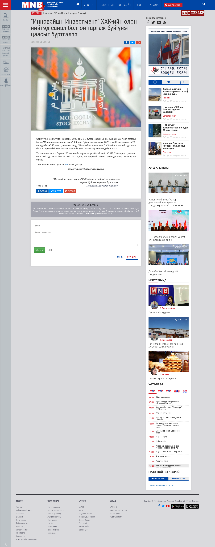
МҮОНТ (81, 512)
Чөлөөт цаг (53, 502)
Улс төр (89, 5)
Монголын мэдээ (6, 39)
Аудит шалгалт (116, 518)
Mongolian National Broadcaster (105, 187)
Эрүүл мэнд (52, 528)
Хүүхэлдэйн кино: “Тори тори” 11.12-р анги (171, 409)
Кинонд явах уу (22, 537)
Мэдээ (19, 502)
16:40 (154, 458)
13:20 (154, 443)
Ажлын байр (84, 528)
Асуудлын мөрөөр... (166, 457)
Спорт (140, 5)
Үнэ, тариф (83, 524)
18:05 (154, 467)
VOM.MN (113, 508)
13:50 (154, 447)
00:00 (154, 399)
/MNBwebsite (180, 480)
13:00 (154, 438)
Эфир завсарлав (165, 398)
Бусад (154, 5)
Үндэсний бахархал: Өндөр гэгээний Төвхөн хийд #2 (170, 448)
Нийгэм (168, 99)
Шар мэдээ (52, 534)
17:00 (154, 463)
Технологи (20, 515)
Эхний (122, 258)
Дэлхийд (125, 5)
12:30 (154, 432)
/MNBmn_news (161, 480)
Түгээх (44, 192)
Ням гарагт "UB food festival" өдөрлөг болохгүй (66, 14)
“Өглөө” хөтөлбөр (165, 414)
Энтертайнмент (172, 117)
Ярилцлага (20, 528)
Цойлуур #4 (163, 442)
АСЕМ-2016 (20, 534)
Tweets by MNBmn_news (163, 487)
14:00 (154, 453)
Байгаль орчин (171, 135)
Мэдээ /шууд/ (164, 438)
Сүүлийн (134, 258)
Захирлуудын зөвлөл (87, 518)
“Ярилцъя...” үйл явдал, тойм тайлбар (170, 420)
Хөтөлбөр (158, 385)
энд (69, 166)
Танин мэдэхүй (53, 531)
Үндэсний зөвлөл (85, 515)
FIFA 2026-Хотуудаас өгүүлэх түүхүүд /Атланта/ (171, 468)
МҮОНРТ (82, 502)
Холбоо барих (84, 521)
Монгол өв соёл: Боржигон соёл (170, 433)
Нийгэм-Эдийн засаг (24, 512)
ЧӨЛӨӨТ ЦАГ (106, 5)
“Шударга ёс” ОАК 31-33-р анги (171, 453)
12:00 (154, 425)
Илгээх (41, 251)
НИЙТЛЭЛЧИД (160, 281)
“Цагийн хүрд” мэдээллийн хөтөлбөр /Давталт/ (170, 404)
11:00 (154, 419)
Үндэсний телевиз (6, 29)
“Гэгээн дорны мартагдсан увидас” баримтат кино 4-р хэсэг (169, 426)
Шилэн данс (83, 531)
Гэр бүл (50, 524)
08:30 (154, 409)
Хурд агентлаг (161, 169)
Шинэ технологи (53, 508)
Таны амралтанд (54, 515)
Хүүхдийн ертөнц (54, 518)
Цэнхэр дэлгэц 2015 (55, 512)
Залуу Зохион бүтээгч (118, 512)
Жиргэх (58, 192)
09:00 (154, 414)
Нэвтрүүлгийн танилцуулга (26, 541)
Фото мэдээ (21, 521)
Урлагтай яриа (164, 462)
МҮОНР (81, 508)
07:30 (154, 403)
